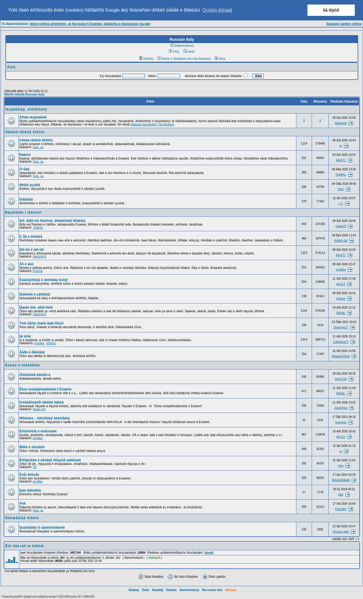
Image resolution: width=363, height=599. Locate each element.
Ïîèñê (189, 51)
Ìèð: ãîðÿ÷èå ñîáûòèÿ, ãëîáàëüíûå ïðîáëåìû (52, 221)
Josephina (340, 407)
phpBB (17, 596)
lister (341, 189)
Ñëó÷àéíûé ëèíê (212, 590)
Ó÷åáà (24, 169)
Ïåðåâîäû (26, 199)
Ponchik (38, 271)
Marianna (341, 123)
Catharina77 (341, 341)
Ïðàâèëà (171, 590)
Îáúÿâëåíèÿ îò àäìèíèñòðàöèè (42, 528)
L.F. (341, 203)
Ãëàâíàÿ (133, 590)
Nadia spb (39, 409)
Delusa (340, 298)
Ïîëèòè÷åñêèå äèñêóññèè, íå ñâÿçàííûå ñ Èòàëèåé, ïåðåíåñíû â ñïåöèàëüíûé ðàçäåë (90, 24)
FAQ (174, 51)
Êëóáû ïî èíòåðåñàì (22, 365)
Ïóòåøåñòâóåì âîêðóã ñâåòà (41, 402)
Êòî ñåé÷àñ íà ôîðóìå (24, 546)
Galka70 (340, 226)
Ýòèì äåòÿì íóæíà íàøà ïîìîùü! (41, 323)
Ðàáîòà (24, 155)
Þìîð (22, 503)
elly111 (340, 284)
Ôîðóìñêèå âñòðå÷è (34, 375)
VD (35, 467)
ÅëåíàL (340, 313)
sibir (340, 494)
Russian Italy (341, 531)
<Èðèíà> (38, 227)
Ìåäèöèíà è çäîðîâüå (34, 294)
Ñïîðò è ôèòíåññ (32, 447)
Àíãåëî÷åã (340, 240)
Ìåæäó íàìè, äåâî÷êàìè (36, 307)
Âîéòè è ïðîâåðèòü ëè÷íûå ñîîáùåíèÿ (184, 58)
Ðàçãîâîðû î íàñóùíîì (23, 212)
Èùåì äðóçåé (29, 475)
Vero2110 (341, 379)
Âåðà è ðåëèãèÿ (32, 352)
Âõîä (220, 58)
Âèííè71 (341, 160)
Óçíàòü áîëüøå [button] (217, 10)
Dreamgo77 (341, 327)
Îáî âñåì (25, 336)
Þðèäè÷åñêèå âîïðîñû (36, 140)
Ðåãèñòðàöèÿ (182, 45)
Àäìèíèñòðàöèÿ (189, 590)
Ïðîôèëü (146, 58)
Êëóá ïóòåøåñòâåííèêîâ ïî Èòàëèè (45, 389)
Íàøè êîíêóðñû (30, 490)
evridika (341, 269)
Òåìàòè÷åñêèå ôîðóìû (25, 132)
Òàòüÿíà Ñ (39, 256)
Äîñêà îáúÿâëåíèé (33, 117)
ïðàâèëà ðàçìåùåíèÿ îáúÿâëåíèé (152, 124)
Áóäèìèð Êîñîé (341, 356)
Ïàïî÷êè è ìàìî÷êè (31, 250)
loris (340, 465)
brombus (340, 422)
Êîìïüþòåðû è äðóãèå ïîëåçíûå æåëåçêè (50, 460)
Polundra (341, 509)
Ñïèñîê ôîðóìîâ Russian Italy (24, 94)
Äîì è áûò (26, 264)
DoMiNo (341, 174)
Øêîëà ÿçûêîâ (29, 185)
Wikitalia (231, 590)
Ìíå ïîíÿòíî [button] (331, 10)
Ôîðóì (145, 590)
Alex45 (208, 552)
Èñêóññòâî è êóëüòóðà (37, 431)
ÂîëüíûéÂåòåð (341, 480)
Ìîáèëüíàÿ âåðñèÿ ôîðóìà (343, 24)
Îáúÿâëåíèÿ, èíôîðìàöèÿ (26, 109)
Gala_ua (38, 147)
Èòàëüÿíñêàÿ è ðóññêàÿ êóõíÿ (43, 280)
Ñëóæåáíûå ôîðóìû (22, 518)
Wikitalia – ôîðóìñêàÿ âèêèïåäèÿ (44, 418)
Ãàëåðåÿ (157, 590)
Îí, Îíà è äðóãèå (30, 237)
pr (340, 145)
